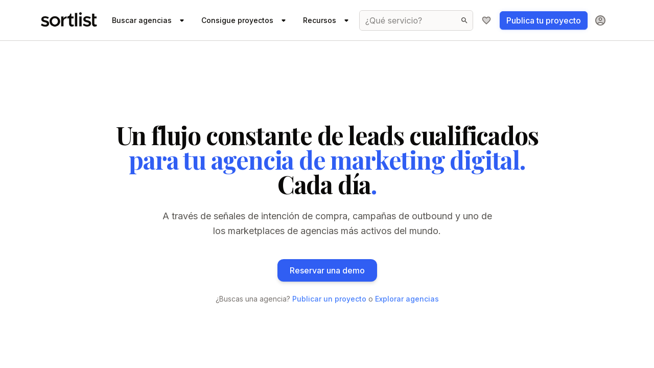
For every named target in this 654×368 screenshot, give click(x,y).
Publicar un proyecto (329, 298)
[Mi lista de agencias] (486, 20)
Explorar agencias (407, 298)
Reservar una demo (327, 270)
